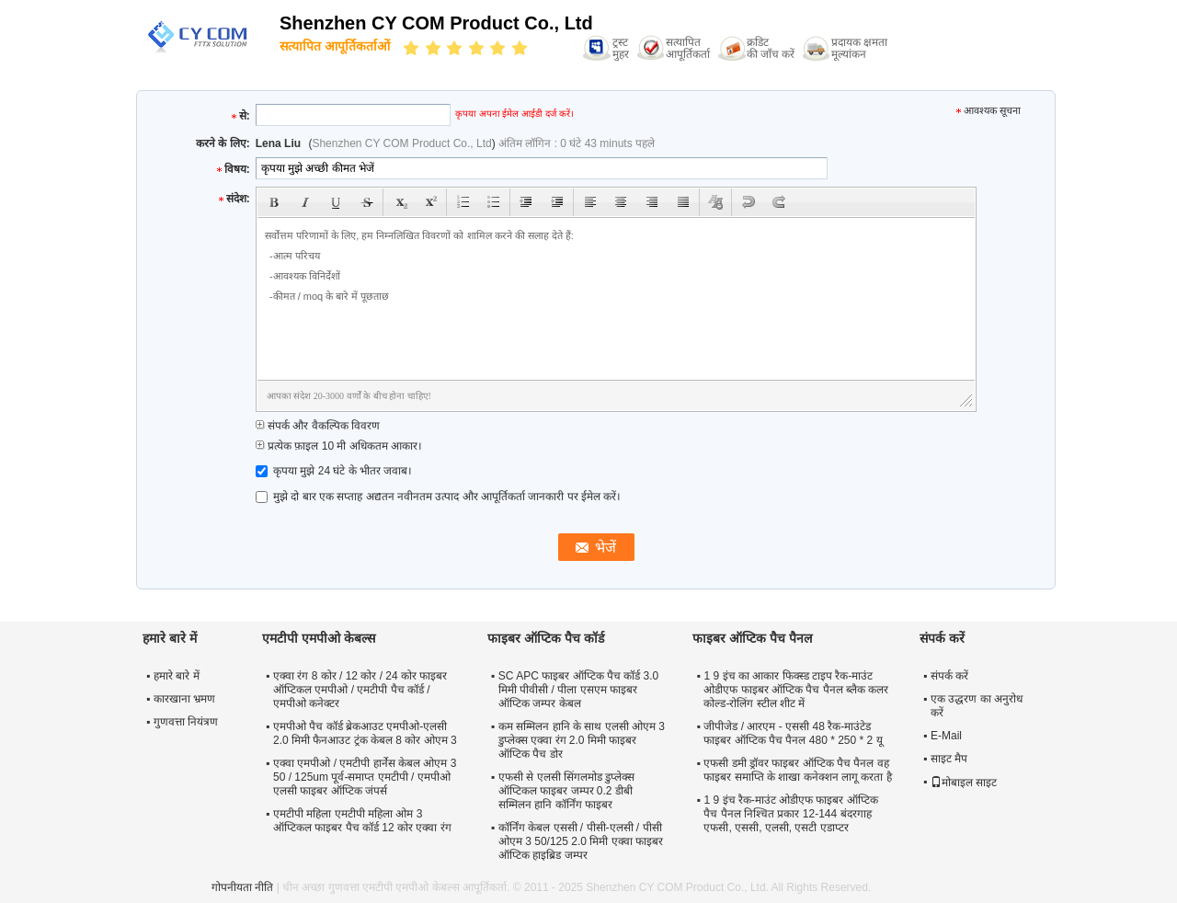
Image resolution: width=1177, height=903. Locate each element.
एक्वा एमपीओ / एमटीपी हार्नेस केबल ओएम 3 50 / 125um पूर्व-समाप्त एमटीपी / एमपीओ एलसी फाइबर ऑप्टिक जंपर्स (364, 777)
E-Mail (946, 735)
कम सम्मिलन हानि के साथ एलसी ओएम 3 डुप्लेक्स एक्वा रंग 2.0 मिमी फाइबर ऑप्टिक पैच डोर (581, 740)
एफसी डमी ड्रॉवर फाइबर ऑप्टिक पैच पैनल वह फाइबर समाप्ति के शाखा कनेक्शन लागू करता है (797, 770)
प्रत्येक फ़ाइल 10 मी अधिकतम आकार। (339, 446)
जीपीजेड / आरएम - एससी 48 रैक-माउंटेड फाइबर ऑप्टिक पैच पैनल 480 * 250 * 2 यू (792, 733)
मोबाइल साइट (964, 782)
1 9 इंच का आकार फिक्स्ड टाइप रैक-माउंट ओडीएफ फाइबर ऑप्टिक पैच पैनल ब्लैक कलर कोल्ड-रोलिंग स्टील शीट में (795, 689)
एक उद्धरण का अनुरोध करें (977, 705)
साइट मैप (949, 758)
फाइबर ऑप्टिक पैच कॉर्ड (545, 638)
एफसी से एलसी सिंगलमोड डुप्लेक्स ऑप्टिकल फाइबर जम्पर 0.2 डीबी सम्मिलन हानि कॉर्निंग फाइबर (566, 791)
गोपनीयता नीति (242, 887)
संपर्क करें (949, 675)
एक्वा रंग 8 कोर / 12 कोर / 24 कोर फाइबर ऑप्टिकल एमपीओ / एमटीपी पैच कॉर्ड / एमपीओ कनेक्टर (360, 689)
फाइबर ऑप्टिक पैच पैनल (752, 638)
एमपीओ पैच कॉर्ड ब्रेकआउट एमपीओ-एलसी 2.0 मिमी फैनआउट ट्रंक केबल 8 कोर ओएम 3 (365, 733)
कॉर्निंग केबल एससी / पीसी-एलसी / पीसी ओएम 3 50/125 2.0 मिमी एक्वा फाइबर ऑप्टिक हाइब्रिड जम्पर (580, 841)
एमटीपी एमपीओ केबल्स (318, 638)
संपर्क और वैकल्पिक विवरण (318, 425)
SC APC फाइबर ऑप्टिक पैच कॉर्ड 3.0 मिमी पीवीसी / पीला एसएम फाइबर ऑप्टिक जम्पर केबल (578, 689)
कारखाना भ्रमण (184, 698)
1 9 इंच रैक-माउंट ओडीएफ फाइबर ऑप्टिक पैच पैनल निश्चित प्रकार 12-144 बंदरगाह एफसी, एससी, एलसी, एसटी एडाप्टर (790, 814)
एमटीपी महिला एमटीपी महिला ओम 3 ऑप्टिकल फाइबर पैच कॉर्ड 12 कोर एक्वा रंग (362, 820)
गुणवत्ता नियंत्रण (186, 721)
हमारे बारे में (177, 675)
